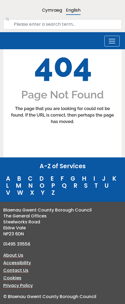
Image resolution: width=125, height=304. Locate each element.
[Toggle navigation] (112, 41)
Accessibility (17, 263)
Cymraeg (52, 10)
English (73, 10)
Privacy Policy (18, 285)
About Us (13, 255)
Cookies (12, 278)
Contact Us (15, 270)
